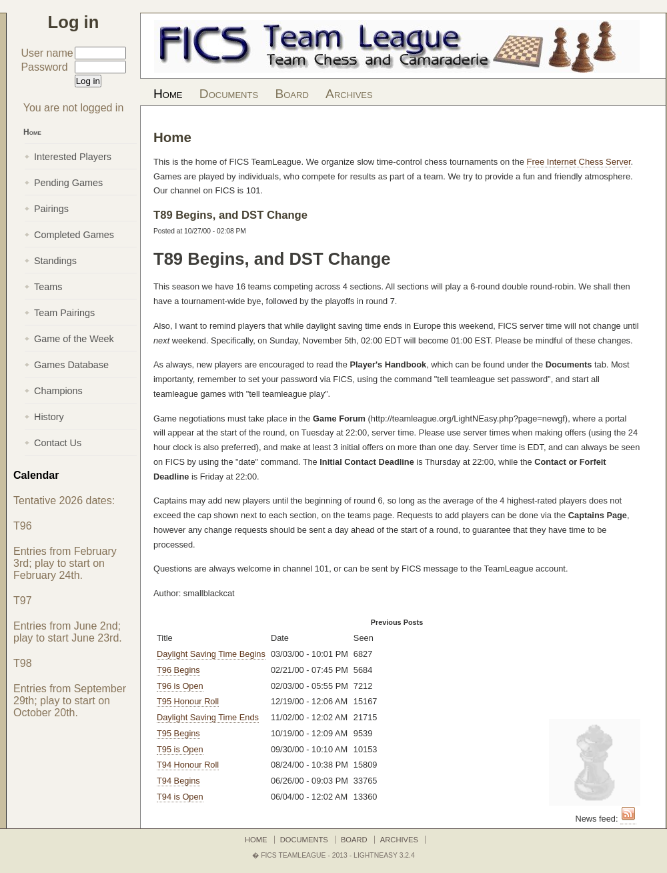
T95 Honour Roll (188, 701)
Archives (349, 94)
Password (44, 67)
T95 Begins (178, 733)
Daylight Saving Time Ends (208, 717)
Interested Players (72, 156)
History (49, 416)
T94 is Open (180, 797)
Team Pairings (64, 312)
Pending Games (68, 182)
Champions (58, 390)
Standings (55, 260)
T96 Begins (178, 670)
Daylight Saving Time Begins (211, 654)
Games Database (71, 364)
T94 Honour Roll (188, 765)
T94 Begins (178, 781)
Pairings (51, 208)
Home (167, 94)
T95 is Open (180, 749)
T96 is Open (180, 686)
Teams (48, 286)
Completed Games (74, 234)
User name (47, 53)
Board (291, 94)
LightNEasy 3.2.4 (384, 855)
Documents (228, 94)
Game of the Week (74, 338)
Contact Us (57, 443)
